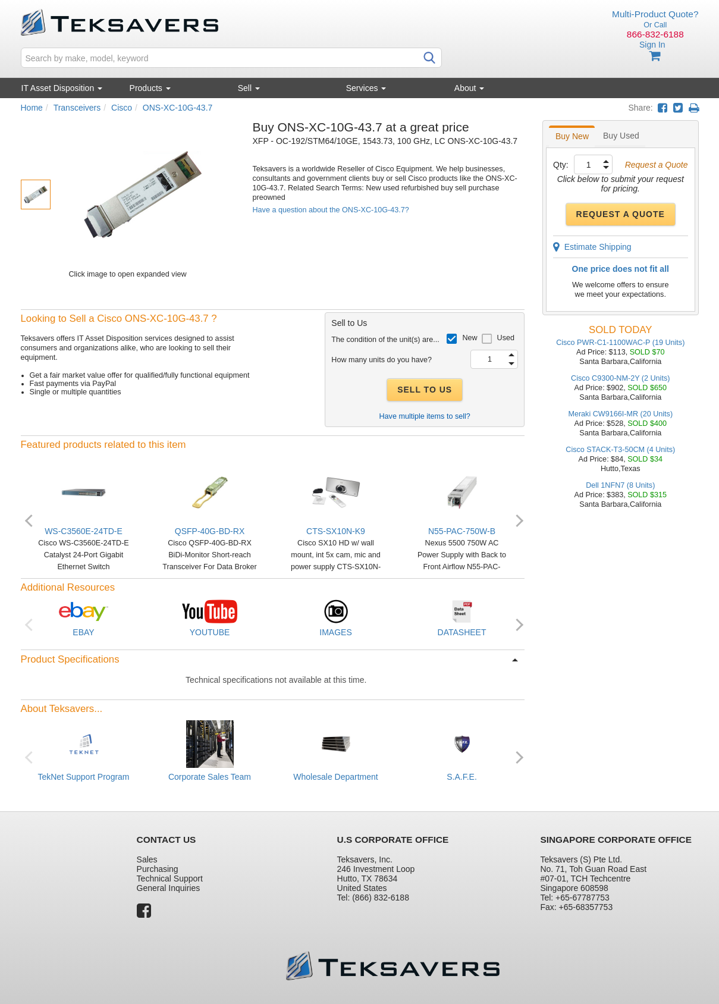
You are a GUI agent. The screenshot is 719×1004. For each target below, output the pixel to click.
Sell (249, 88)
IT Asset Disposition (62, 88)
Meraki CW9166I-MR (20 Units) (620, 414)
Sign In (652, 44)
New (469, 338)
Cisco (121, 107)
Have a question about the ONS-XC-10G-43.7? (331, 210)
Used (505, 338)
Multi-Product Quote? (655, 14)
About (469, 88)
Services (366, 88)
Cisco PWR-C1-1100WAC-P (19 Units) (620, 342)
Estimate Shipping (592, 247)
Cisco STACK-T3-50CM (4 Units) (620, 449)
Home (32, 107)
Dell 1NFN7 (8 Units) (620, 485)
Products (150, 88)
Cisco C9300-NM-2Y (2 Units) (620, 378)
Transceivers (77, 107)
